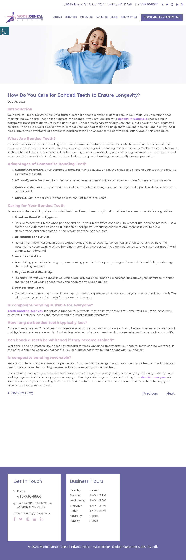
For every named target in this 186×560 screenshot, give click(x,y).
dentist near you (153, 377)
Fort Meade (68, 454)
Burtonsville (118, 454)
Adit (155, 547)
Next (170, 393)
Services (71, 16)
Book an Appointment (161, 17)
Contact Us (128, 16)
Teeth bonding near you (25, 311)
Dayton (120, 449)
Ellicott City (136, 449)
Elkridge (65, 449)
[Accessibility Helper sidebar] (4, 31)
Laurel (106, 449)
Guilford (15, 449)
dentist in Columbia (132, 119)
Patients (102, 16)
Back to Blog (20, 393)
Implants (86, 16)
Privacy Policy (80, 547)
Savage (51, 449)
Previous (150, 393)
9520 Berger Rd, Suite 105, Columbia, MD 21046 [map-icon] (98, 4)
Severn (171, 449)
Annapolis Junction (93, 454)
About (57, 16)
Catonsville (155, 449)
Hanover (93, 449)
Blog (114, 16)
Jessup (78, 449)
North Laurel (33, 449)
